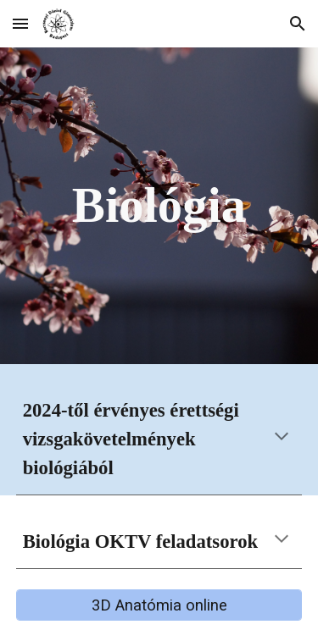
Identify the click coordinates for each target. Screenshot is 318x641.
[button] (20, 23)
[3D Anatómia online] (159, 605)
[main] (159, 206)
